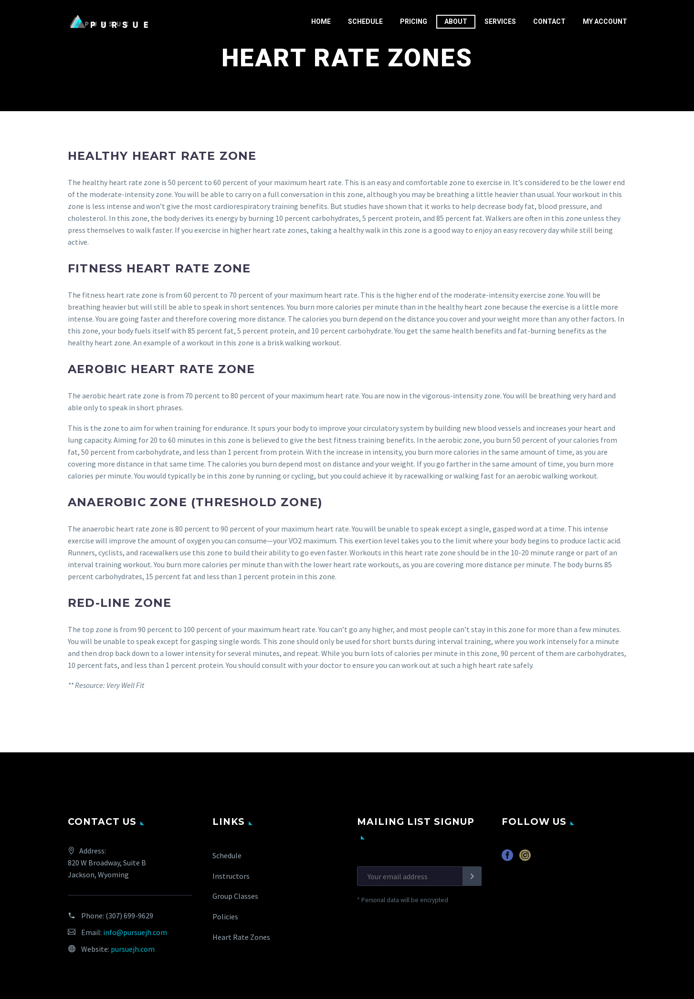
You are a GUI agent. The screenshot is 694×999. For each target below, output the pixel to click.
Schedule (365, 21)
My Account (605, 21)
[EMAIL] (419, 876)
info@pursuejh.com (135, 932)
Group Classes (235, 896)
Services (500, 21)
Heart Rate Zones (241, 937)
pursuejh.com (133, 949)
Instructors (231, 876)
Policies (225, 916)
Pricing (413, 21)
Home (321, 21)
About (455, 21)
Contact (549, 21)
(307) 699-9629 (129, 915)
